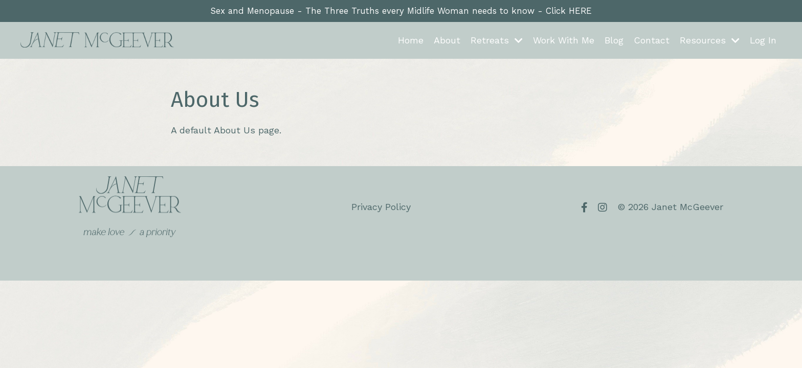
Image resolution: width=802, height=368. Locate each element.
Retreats (496, 41)
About (446, 41)
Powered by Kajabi (690, 255)
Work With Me (563, 41)
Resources (709, 41)
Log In (762, 41)
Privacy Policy (381, 207)
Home (410, 41)
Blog (613, 41)
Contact (651, 41)
